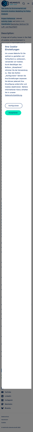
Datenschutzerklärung (13, 95)
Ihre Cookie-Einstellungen (12, 48)
